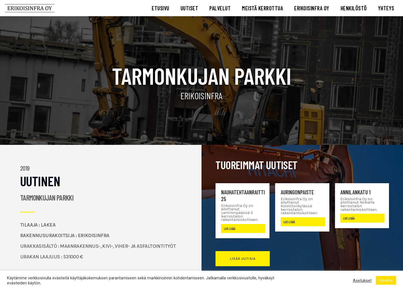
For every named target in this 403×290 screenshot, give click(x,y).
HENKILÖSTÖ (354, 8)
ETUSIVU (160, 8)
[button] (242, 258)
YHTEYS (386, 8)
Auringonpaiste (297, 192)
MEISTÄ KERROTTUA (262, 8)
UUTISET (189, 8)
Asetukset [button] (362, 280)
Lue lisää (229, 228)
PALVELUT (220, 8)
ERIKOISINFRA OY (311, 8)
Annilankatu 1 (355, 192)
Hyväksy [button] (386, 280)
